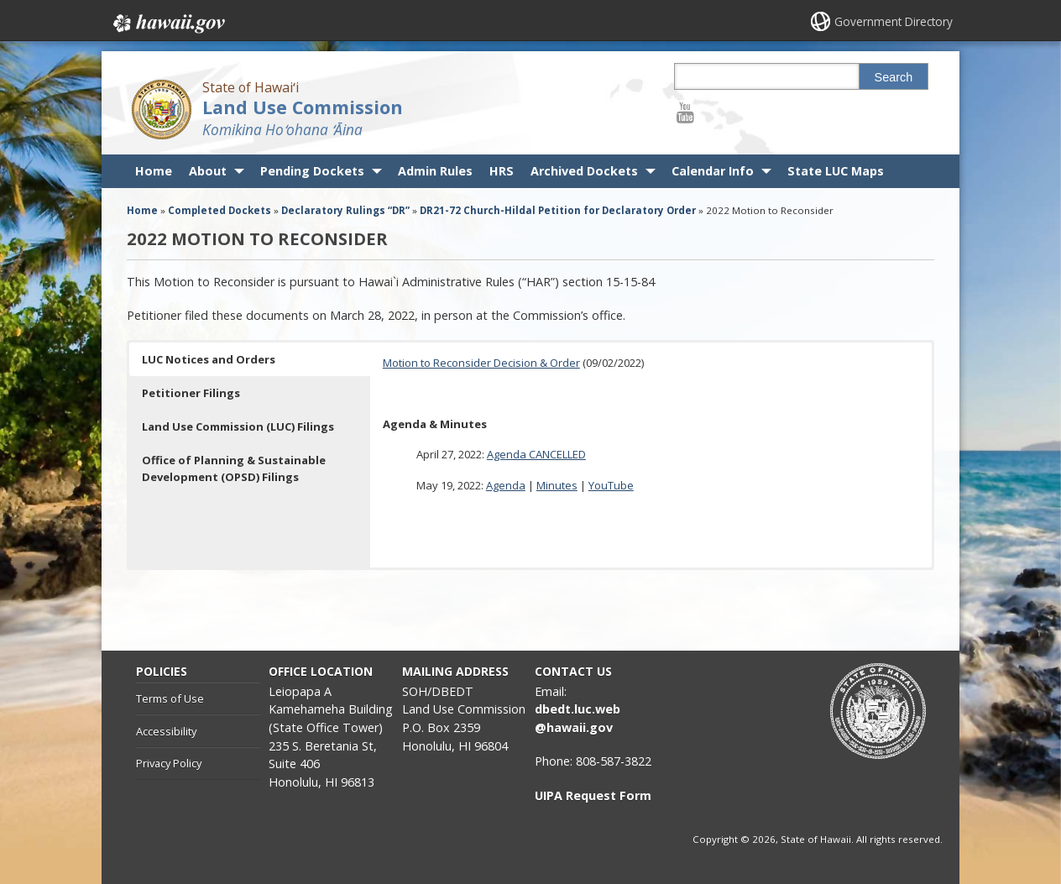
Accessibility (166, 731)
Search (894, 77)
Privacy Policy (168, 763)
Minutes (557, 485)
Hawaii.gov (167, 22)
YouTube (611, 485)
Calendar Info (713, 171)
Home (153, 171)
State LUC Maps (835, 171)
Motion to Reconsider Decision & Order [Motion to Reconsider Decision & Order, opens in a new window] (481, 362)
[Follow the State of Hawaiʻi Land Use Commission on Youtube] (685, 112)
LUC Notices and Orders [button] (208, 359)
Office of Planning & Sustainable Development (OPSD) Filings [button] (234, 468)
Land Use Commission (302, 107)
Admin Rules (435, 171)
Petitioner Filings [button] (191, 392)
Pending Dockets (312, 171)
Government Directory (892, 21)
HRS (501, 171)
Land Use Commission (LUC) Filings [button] (238, 426)
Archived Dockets (584, 171)
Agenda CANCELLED (536, 454)
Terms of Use (170, 698)
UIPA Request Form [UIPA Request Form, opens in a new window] (593, 795)
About (208, 171)
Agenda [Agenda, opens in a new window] (505, 485)
